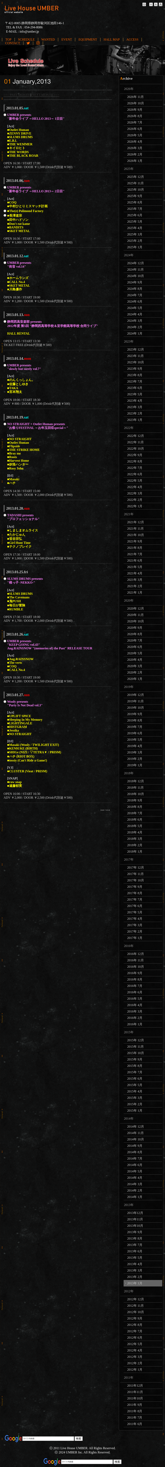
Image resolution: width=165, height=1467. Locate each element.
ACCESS (132, 39)
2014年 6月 (134, 1165)
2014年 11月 (135, 1133)
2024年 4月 (134, 314)
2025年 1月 (134, 247)
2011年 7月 (134, 1417)
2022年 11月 (135, 442)
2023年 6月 (134, 388)
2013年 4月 (134, 1264)
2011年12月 (135, 1385)
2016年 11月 (135, 960)
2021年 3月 (134, 579)
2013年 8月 (134, 1238)
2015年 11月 (135, 1046)
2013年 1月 (134, 1283)
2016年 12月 (135, 954)
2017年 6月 (134, 906)
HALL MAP (112, 39)
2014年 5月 (134, 1171)
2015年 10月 (135, 1053)
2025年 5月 (134, 221)
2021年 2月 (134, 586)
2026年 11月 (135, 97)
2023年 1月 (134, 420)
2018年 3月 (134, 838)
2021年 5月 (134, 567)
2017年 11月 (135, 874)
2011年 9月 (134, 1404)
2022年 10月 (135, 448)
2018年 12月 (135, 781)
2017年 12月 (135, 867)
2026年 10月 (135, 103)
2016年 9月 (134, 973)
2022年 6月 (134, 474)
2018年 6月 (134, 819)
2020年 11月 (135, 615)
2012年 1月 (134, 1369)
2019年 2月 (134, 758)
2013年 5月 (134, 1257)
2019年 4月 (134, 746)
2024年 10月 (135, 276)
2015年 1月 (134, 1110)
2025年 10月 (135, 189)
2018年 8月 (134, 806)
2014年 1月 (134, 1197)
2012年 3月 (134, 1356)
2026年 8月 (134, 116)
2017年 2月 (134, 931)
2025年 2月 (134, 240)
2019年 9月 (134, 714)
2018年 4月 (134, 832)
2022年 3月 (134, 493)
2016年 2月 (134, 1018)
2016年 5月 (134, 998)
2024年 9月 (134, 282)
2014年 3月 (134, 1184)
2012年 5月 (134, 1344)
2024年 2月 (134, 327)
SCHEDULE (26, 39)
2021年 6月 (134, 560)
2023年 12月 (135, 349)
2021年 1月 (134, 592)
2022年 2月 (134, 499)
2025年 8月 (134, 202)
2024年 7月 (134, 295)
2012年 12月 (135, 1299)
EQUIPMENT (87, 39)
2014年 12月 (135, 1126)
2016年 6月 (134, 992)
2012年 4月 (134, 1350)
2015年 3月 (134, 1097)
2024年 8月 (134, 288)
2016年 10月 (135, 966)
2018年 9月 (134, 800)
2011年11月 (135, 1392)
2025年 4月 (134, 228)
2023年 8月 (134, 375)
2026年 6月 (134, 129)
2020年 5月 (134, 653)
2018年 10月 (135, 794)
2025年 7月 (134, 208)
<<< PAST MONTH (17, 95)
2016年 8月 (134, 979)
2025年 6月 (134, 215)
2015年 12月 (135, 1040)
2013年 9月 (134, 1232)
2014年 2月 (134, 1190)
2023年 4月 (134, 400)
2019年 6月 (134, 733)
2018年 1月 (134, 851)
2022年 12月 (135, 436)
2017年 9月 (134, 886)
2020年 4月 (134, 659)
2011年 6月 (134, 1424)
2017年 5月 (134, 912)
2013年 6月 (134, 1251)
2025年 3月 (134, 234)
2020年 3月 (134, 666)
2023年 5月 (134, 394)
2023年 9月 (134, 368)
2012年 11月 (135, 1305)
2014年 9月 (134, 1145)
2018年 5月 (134, 826)
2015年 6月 (134, 1078)
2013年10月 (135, 1225)
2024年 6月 (134, 301)
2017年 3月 (134, 925)
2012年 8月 (134, 1324)
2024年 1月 (134, 333)
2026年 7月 (134, 122)
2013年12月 (135, 1213)
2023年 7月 (134, 381)
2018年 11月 (135, 787)
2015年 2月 (134, 1104)
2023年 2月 (134, 413)
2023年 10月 (135, 362)
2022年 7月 (134, 467)
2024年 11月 (135, 269)
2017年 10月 (135, 880)
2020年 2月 (134, 672)
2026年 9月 (134, 109)
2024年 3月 (134, 320)
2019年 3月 (134, 752)
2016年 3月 (134, 1011)
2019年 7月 (134, 727)
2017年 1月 (134, 938)
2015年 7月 (134, 1072)
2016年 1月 (134, 1024)
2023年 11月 (135, 356)
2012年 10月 (135, 1312)
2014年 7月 (134, 1158)
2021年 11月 (135, 528)
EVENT (66, 39)
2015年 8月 (134, 1065)
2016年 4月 (134, 1005)
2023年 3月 (134, 407)
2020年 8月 (134, 634)
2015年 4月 (134, 1091)
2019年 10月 (135, 707)
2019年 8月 (134, 720)
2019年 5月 (134, 739)
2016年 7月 (134, 986)
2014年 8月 (134, 1152)
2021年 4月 (134, 573)
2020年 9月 (134, 627)
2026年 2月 (134, 154)
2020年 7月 (134, 640)
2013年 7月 (134, 1245)
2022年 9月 (134, 455)
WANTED (48, 39)
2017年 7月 (134, 899)
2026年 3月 (134, 148)
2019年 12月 (135, 695)
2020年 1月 (134, 679)
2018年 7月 (134, 813)
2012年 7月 (134, 1331)
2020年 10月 (135, 621)
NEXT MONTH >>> (45, 95)
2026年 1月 (134, 160)
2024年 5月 (134, 308)
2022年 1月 (134, 506)
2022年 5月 (134, 480)
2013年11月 (135, 1219)
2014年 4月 (134, 1177)
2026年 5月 (134, 135)
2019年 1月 (134, 765)
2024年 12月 (135, 263)
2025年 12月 (135, 176)
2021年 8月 (134, 547)
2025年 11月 (135, 183)
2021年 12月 (135, 522)
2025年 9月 (134, 196)
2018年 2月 (134, 845)
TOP (8, 39)
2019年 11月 (135, 701)
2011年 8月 (134, 1411)
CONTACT (12, 43)
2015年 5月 (134, 1085)
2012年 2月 (134, 1363)
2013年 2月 (134, 1277)
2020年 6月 (134, 647)
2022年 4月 (134, 487)
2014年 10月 (135, 1139)
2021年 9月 (134, 541)
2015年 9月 (134, 1059)
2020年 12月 (135, 608)
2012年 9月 (134, 1318)
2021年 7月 (134, 554)
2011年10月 (135, 1398)
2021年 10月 (135, 535)
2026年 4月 (134, 141)
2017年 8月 (134, 893)
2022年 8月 (134, 461)
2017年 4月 (134, 918)
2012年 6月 (134, 1337)
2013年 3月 (134, 1270)
